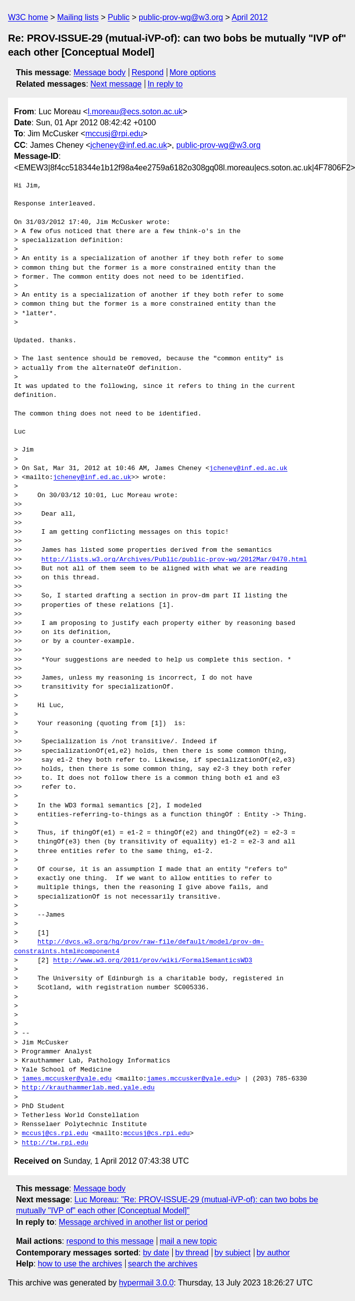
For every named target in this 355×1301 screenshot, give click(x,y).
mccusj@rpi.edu (114, 133)
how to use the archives (80, 1263)
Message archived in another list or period (133, 1222)
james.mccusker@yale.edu (67, 1078)
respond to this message (109, 1241)
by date (156, 1252)
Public (119, 17)
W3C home (28, 17)
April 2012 (250, 17)
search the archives (163, 1263)
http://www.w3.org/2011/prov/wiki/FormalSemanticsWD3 (152, 960)
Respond (148, 72)
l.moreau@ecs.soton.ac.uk (135, 111)
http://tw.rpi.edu (55, 1143)
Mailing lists (78, 17)
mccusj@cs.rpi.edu (55, 1133)
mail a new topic (188, 1241)
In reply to (165, 84)
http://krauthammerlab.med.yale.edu (88, 1088)
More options (193, 72)
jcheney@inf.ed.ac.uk (129, 145)
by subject (232, 1252)
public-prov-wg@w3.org (181, 17)
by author (273, 1252)
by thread (192, 1252)
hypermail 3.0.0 (146, 1282)
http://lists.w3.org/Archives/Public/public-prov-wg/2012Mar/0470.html (174, 559)
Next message (116, 84)
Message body (100, 72)
